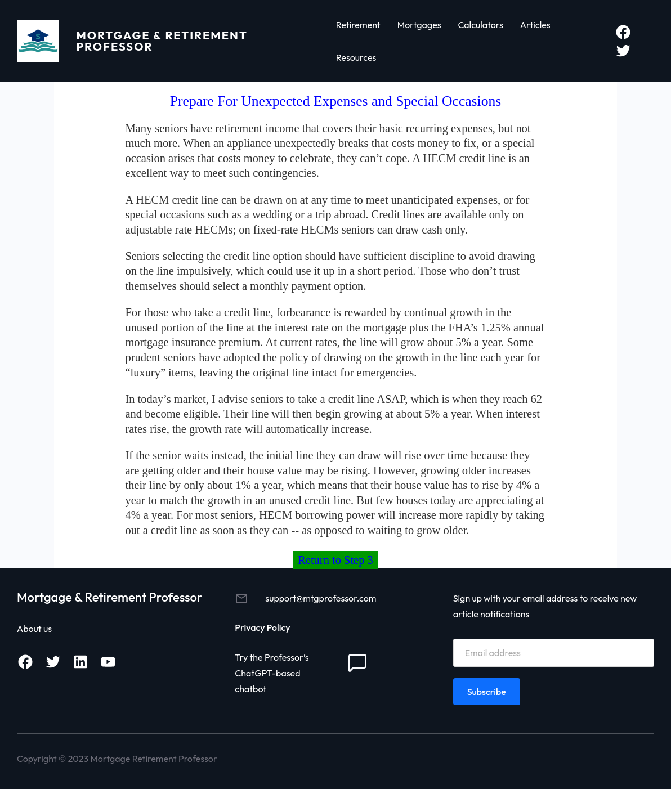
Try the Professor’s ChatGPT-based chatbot (271, 673)
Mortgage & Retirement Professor (161, 40)
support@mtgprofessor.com (320, 598)
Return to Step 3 (335, 560)
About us (34, 628)
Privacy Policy (262, 627)
